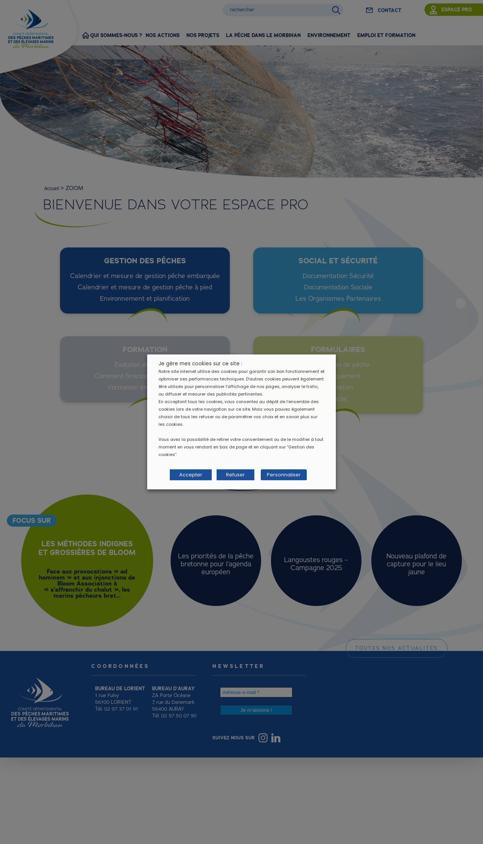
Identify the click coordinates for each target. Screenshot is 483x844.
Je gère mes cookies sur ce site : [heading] (200, 365)
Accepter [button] (190, 475)
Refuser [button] (235, 475)
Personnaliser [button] (280, 475)
